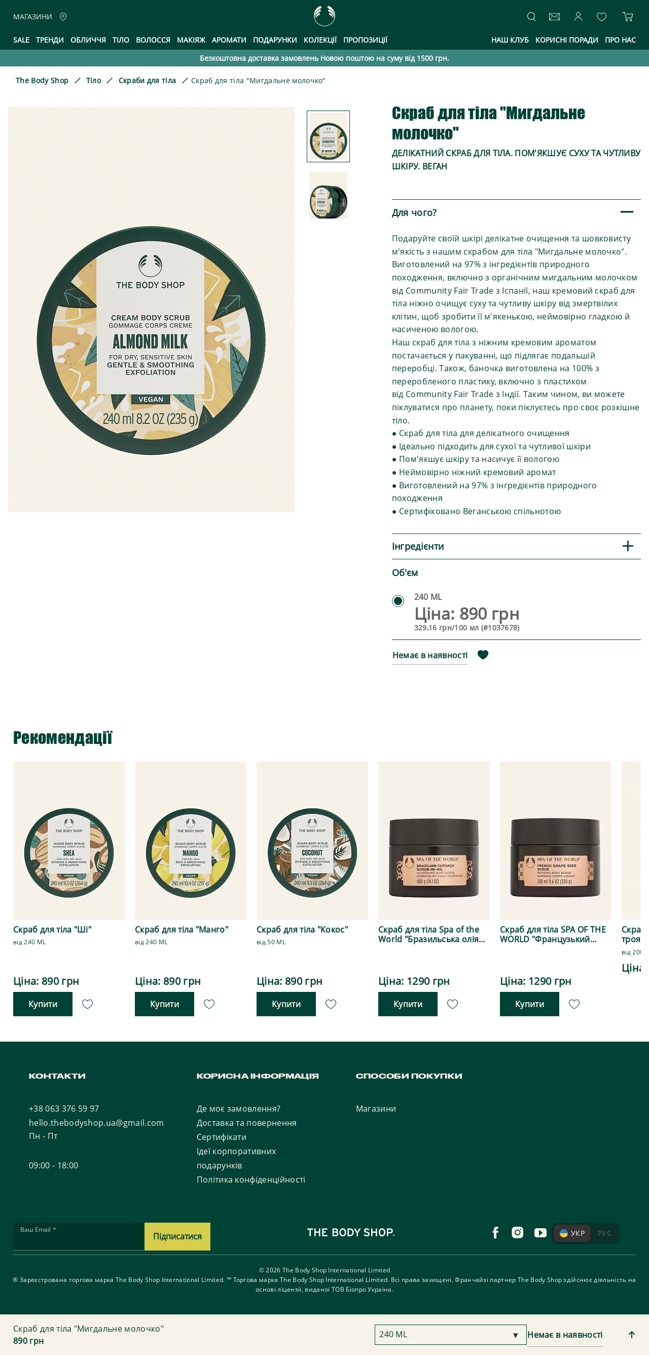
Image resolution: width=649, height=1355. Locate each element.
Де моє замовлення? (239, 1108)
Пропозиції (365, 40)
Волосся (153, 40)
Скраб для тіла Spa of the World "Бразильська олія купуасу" (428, 934)
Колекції (320, 40)
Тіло (121, 40)
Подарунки (275, 40)
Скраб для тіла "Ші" (52, 930)
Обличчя (88, 40)
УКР (572, 1233)
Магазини (376, 1108)
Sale (21, 40)
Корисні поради (566, 40)
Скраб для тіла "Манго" (181, 930)
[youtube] (540, 1233)
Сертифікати (222, 1137)
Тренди (50, 40)
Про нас (620, 40)
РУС (604, 1233)
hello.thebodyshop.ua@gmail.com (96, 1122)
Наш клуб (510, 40)
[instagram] (518, 1233)
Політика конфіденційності (251, 1179)
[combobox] (450, 1334)
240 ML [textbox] (393, 1334)
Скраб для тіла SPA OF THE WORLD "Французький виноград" (553, 934)
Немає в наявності (429, 655)
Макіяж (191, 40)
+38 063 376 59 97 (64, 1108)
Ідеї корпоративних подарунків (236, 1158)
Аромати (229, 40)
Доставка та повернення (247, 1122)
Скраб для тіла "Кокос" (302, 930)
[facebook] (495, 1233)
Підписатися (177, 1236)
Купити (42, 1004)
